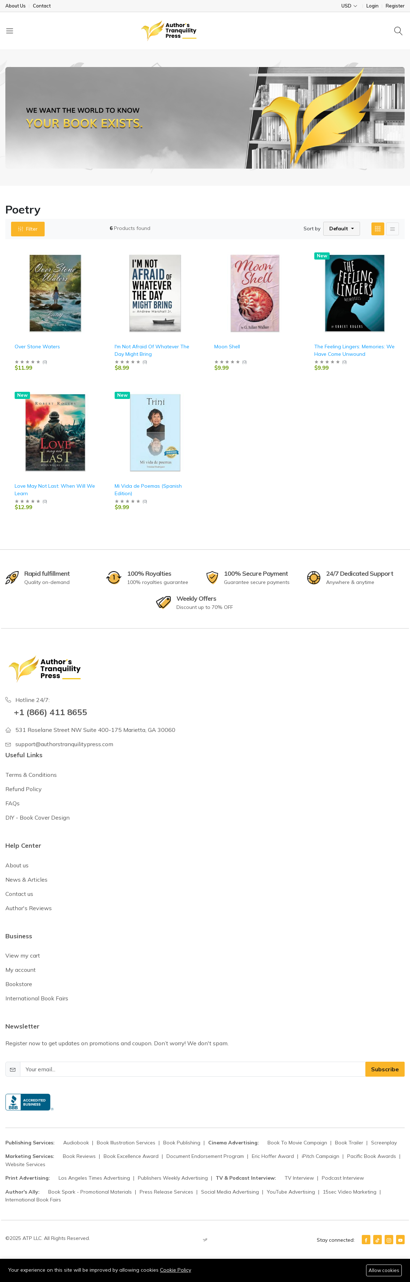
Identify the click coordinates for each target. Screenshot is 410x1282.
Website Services (25, 1164)
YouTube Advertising (291, 1192)
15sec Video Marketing (350, 1192)
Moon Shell (227, 346)
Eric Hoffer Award (273, 1156)
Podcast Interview (343, 1178)
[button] (341, 229)
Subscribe (385, 1069)
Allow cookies (384, 1270)
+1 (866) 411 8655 (50, 712)
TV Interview (300, 1178)
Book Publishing (182, 1142)
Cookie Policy (175, 1270)
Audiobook (76, 1142)
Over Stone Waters (37, 346)
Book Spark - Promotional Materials (90, 1192)
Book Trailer (350, 1142)
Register (395, 6)
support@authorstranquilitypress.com (64, 744)
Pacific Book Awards (372, 1156)
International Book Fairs (33, 1199)
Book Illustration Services (127, 1142)
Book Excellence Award (132, 1156)
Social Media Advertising (230, 1192)
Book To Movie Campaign (298, 1142)
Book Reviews (80, 1156)
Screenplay (384, 1142)
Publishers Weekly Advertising (173, 1178)
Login (372, 6)
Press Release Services (167, 1192)
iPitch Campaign (321, 1156)
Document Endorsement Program (205, 1156)
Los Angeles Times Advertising (95, 1178)
